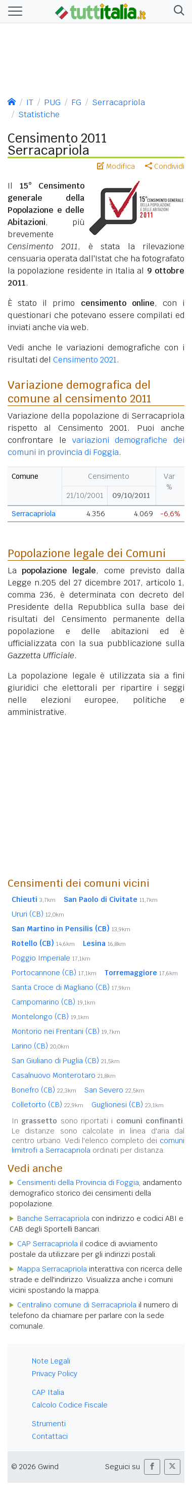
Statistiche (39, 114)
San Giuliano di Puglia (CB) (66, 1060)
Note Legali (51, 1361)
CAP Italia (48, 1392)
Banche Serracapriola (53, 1218)
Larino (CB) (40, 1046)
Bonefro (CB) (44, 1090)
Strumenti (49, 1423)
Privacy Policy (54, 1373)
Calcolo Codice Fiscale (70, 1405)
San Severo (114, 1090)
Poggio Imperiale (51, 958)
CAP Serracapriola (47, 1243)
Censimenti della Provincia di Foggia (78, 1182)
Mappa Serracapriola (52, 1269)
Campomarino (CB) (53, 1002)
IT (29, 102)
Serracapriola (118, 102)
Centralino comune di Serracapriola (76, 1304)
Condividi (164, 166)
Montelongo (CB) (50, 1016)
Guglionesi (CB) (127, 1104)
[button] (177, 11)
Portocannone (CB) (54, 972)
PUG (52, 102)
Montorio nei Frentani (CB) (66, 1031)
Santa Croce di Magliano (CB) (71, 987)
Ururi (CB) (38, 914)
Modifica (116, 166)
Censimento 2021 (85, 359)
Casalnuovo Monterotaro (64, 1075)
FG (76, 102)
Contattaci (50, 1436)
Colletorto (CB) (47, 1104)
